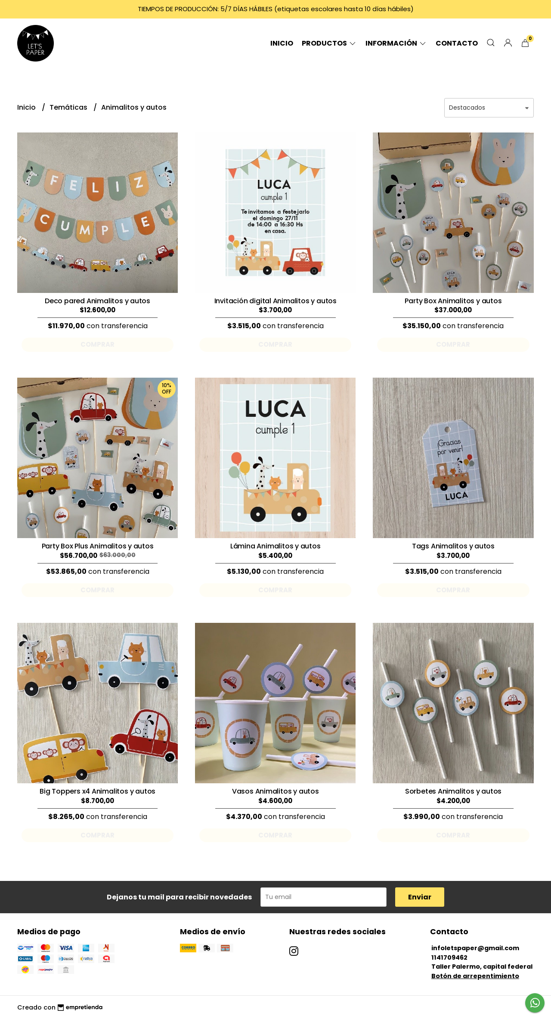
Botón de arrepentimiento (475, 976)
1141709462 (449, 957)
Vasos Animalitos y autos (275, 791)
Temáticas (69, 107)
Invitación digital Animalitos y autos (275, 301)
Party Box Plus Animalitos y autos (98, 546)
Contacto (457, 43)
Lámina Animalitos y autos (275, 546)
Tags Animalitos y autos (453, 546)
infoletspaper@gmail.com (475, 948)
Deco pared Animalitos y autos (97, 301)
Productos (329, 43)
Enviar (419, 897)
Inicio (281, 43)
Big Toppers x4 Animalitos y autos (97, 791)
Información (396, 43)
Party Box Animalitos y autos (453, 301)
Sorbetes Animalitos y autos (453, 791)
